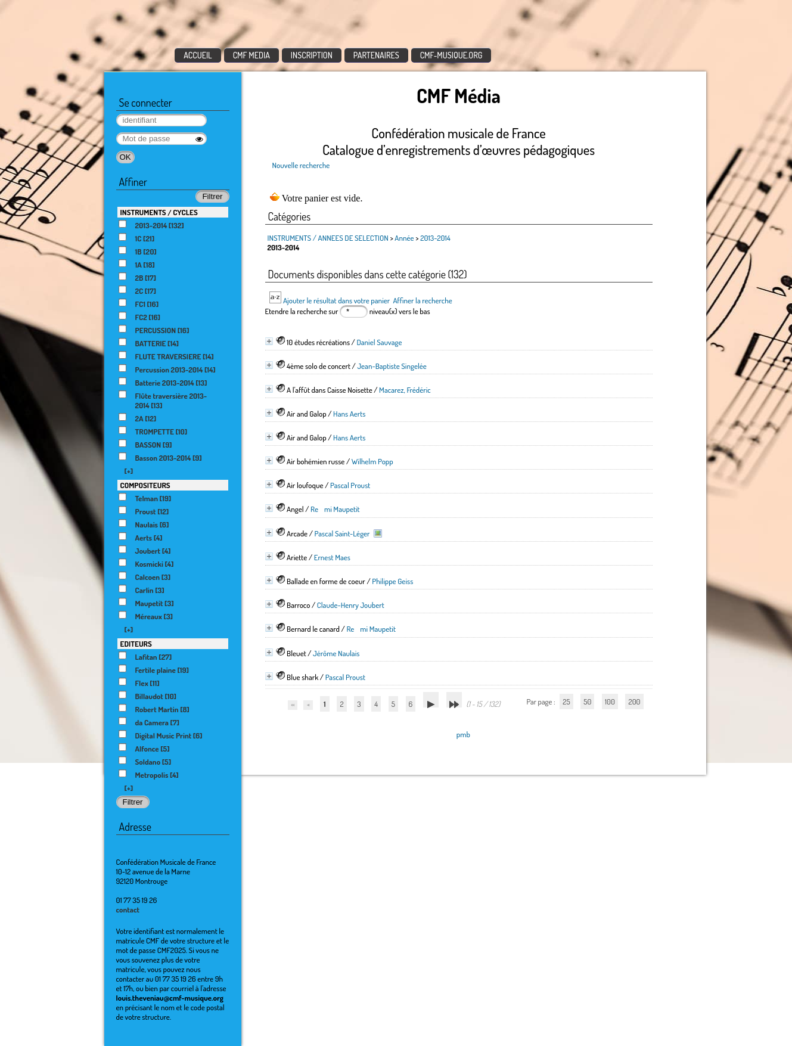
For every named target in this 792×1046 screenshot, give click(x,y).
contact (128, 909)
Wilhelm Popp (372, 461)
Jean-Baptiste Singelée (391, 366)
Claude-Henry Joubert (350, 605)
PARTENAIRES (376, 55)
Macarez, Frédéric (405, 390)
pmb (463, 734)
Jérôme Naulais (336, 653)
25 (566, 701)
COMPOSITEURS (145, 485)
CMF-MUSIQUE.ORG (451, 55)
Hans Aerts (349, 413)
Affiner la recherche (422, 300)
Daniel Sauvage (379, 342)
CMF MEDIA (251, 55)
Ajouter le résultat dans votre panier (336, 300)
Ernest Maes (332, 557)
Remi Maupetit (335, 509)
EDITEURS (136, 643)
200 (634, 701)
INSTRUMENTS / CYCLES (159, 212)
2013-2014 (435, 238)
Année (404, 238)
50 (587, 701)
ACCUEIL (198, 55)
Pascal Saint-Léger (342, 533)
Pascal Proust (350, 485)
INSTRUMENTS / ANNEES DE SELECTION (328, 238)
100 (610, 701)
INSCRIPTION (312, 55)
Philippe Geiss (392, 581)
